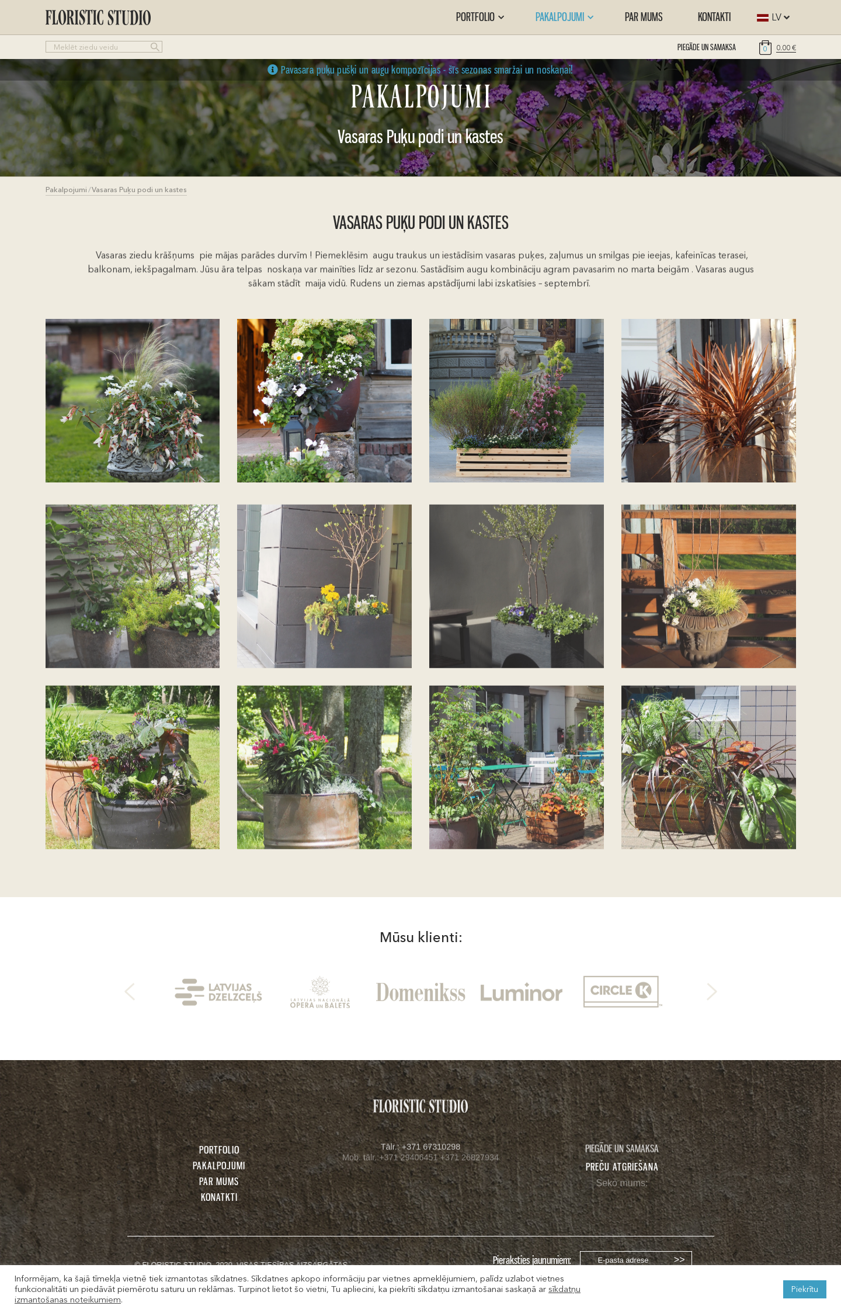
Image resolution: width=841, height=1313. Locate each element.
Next (712, 994)
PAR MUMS (219, 1181)
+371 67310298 (431, 1148)
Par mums (644, 16)
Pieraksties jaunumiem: (532, 1259)
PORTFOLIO (219, 1149)
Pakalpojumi (564, 16)
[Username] (636, 1260)
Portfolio (480, 16)
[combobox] (770, 17)
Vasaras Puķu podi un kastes (139, 189)
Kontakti (714, 16)
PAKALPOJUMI (219, 1165)
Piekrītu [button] (804, 1289)
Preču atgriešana (622, 1166)
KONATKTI (219, 1196)
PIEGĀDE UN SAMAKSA (706, 47)
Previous (129, 994)
